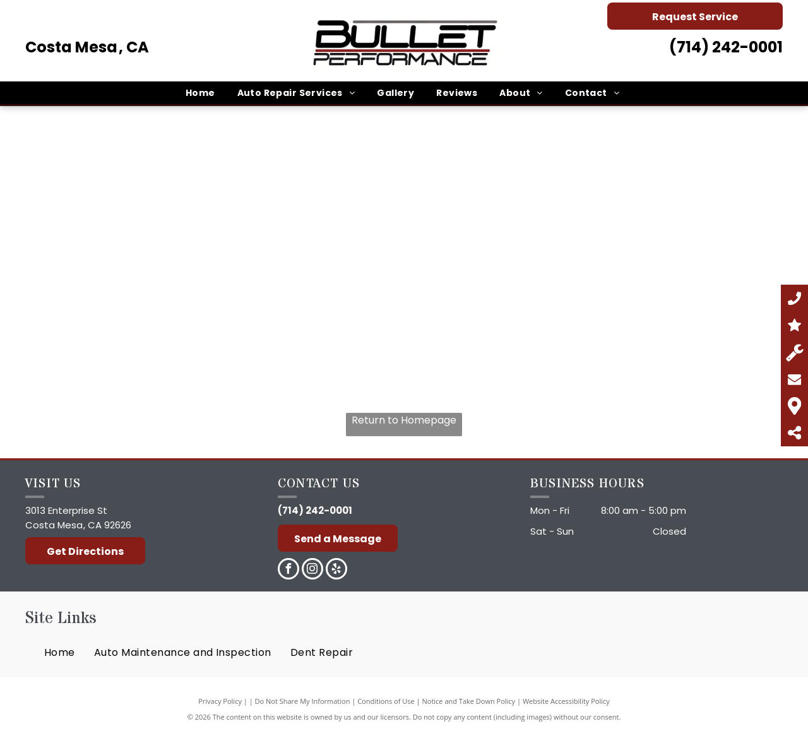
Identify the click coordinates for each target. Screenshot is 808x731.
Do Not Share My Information (302, 701)
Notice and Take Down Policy (469, 701)
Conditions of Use (386, 701)
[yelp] (336, 570)
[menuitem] (202, 93)
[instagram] (312, 570)
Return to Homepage (404, 420)
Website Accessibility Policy (566, 701)
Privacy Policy (220, 701)
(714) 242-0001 (726, 47)
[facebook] (288, 570)
